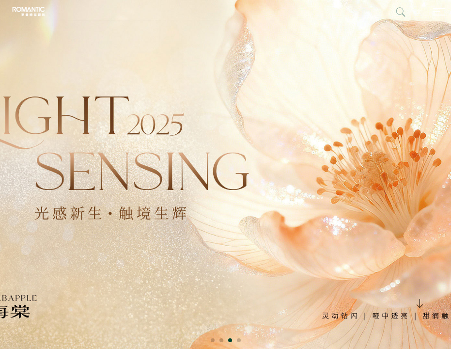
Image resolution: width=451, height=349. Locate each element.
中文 (416, 11)
